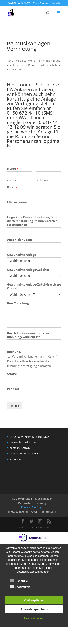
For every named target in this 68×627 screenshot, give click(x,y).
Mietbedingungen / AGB (24, 453)
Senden (14, 405)
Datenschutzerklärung (22, 442)
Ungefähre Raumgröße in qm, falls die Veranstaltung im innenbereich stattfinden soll (32, 221)
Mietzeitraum (17, 202)
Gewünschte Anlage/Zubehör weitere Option (34, 286)
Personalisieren (33, 618)
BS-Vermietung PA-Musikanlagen (29, 437)
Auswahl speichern (34, 609)
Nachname (42, 180)
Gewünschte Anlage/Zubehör (28, 270)
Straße (12, 374)
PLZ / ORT (14, 389)
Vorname (12, 180)
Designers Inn (42, 527)
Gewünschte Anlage (21, 255)
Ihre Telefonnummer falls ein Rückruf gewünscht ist (28, 335)
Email (12, 187)
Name (12, 169)
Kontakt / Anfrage (20, 448)
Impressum (16, 459)
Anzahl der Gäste (19, 240)
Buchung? (14, 352)
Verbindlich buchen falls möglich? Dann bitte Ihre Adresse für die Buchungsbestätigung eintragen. (32, 361)
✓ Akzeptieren (34, 600)
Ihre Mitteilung (18, 303)
